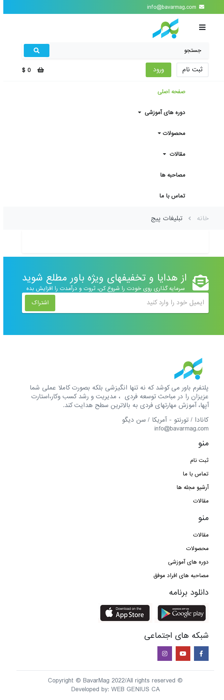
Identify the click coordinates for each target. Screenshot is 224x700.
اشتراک (36, 302)
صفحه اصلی (168, 91)
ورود (155, 70)
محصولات (168, 133)
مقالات (171, 154)
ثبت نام (189, 70)
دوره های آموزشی (158, 112)
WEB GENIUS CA (132, 690)
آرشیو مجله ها (189, 487)
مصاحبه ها (169, 175)
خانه (199, 218)
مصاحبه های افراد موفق (177, 575)
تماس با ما (169, 196)
